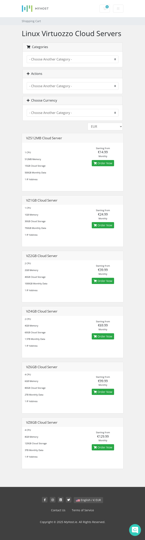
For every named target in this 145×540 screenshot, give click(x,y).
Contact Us (58, 510)
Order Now (103, 163)
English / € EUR (88, 500)
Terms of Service (83, 510)
